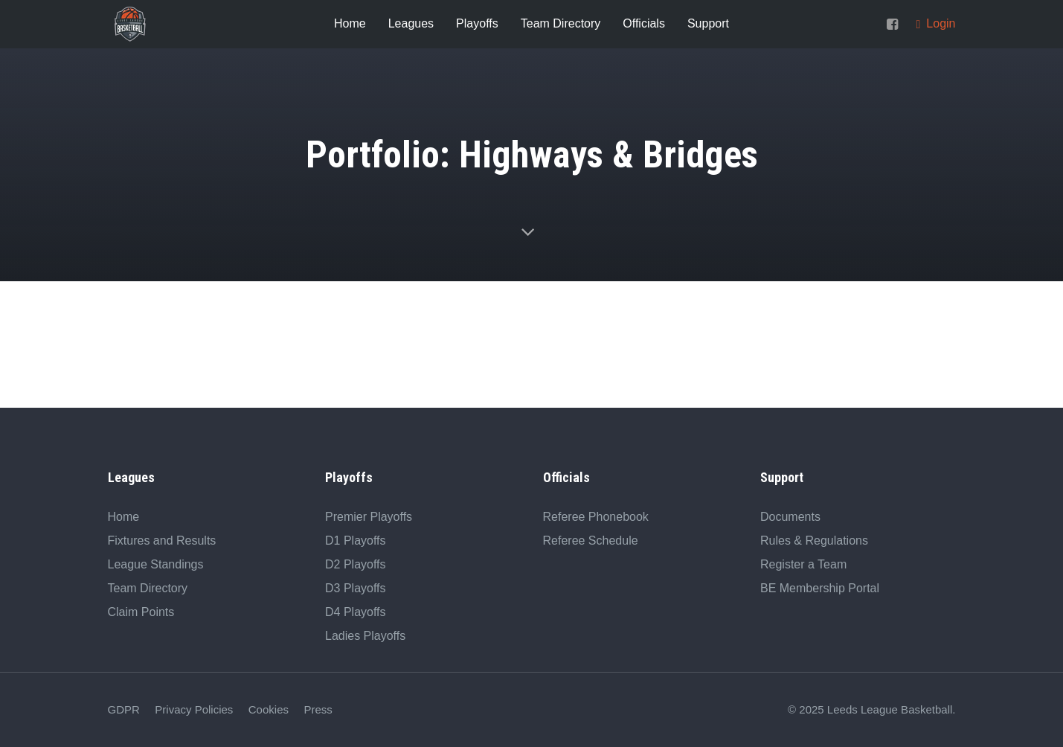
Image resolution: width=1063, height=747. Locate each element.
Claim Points (141, 612)
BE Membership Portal (819, 588)
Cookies (268, 709)
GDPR (124, 709)
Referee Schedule (590, 540)
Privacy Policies (194, 709)
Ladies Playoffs (365, 635)
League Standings (156, 564)
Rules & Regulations (814, 540)
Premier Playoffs (368, 516)
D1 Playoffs (355, 540)
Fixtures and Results (162, 540)
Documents (790, 516)
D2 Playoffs (355, 564)
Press (318, 709)
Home (124, 516)
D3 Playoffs (355, 588)
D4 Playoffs (355, 612)
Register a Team (803, 564)
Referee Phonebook (596, 516)
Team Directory (148, 588)
